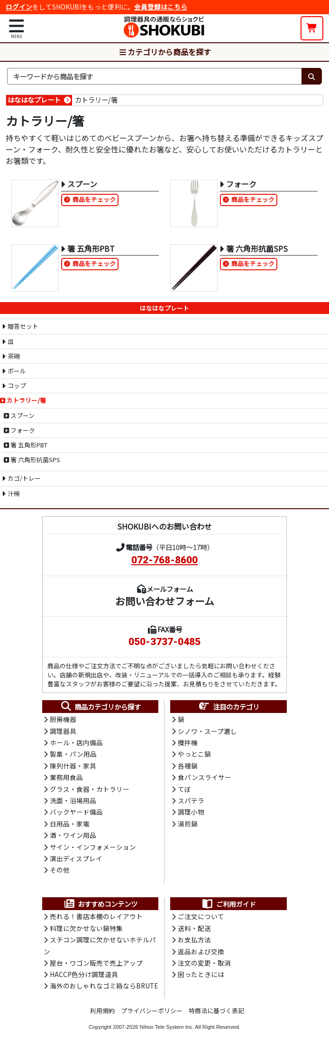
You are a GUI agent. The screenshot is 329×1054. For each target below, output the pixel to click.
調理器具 (63, 731)
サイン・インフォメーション (93, 847)
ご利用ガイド (228, 904)
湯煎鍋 (188, 823)
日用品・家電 (70, 823)
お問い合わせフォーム (164, 601)
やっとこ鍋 (194, 754)
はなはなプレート (34, 99)
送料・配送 (194, 928)
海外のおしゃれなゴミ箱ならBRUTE (104, 985)
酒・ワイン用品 (73, 835)
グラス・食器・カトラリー (89, 789)
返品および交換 (201, 951)
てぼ (184, 789)
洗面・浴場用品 (73, 800)
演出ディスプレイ (76, 858)
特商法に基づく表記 (216, 1010)
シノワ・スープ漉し (207, 731)
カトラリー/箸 (96, 99)
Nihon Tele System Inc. (167, 1027)
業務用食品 (66, 777)
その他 (60, 869)
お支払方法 (194, 939)
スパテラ (191, 800)
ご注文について (201, 916)
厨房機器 (63, 719)
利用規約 (102, 1010)
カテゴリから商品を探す (164, 51)
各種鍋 (188, 765)
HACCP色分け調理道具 (84, 974)
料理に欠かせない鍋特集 (86, 928)
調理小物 (191, 812)
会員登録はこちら (160, 6)
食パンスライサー (204, 777)
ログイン (19, 6)
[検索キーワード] (154, 76)
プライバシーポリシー (152, 1010)
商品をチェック (94, 199)
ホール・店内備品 (76, 742)
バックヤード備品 (76, 812)
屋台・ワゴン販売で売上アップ (96, 963)
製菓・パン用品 (73, 754)
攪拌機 (188, 742)
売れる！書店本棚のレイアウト (96, 916)
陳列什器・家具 (73, 765)
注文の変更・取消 (204, 963)
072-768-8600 (164, 560)
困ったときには (201, 974)
